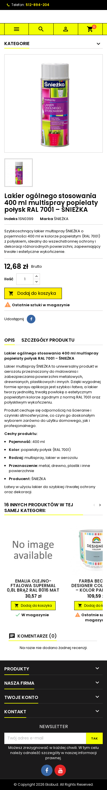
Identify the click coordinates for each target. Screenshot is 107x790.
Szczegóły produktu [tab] (47, 340)
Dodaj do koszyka (32, 293)
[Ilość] (24, 279)
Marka (46, 218)
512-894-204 (37, 4)
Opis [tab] (9, 340)
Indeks (10, 218)
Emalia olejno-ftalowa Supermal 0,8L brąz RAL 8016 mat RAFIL (33, 588)
